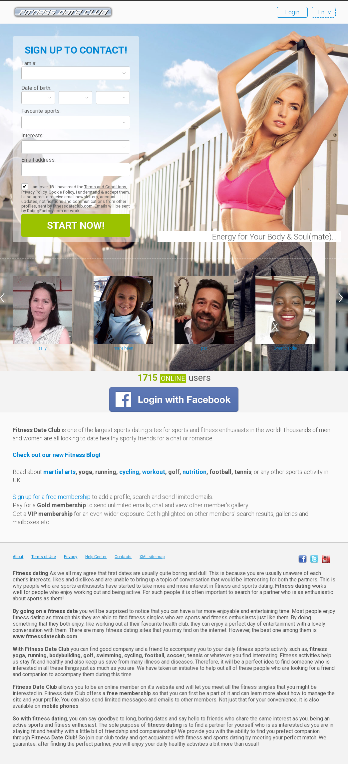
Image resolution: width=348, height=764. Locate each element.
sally (42, 348)
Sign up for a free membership (52, 496)
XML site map (152, 556)
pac (204, 348)
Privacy (70, 556)
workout (153, 471)
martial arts (59, 471)
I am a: (28, 63)
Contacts (123, 556)
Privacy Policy (34, 192)
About (18, 556)
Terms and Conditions (105, 186)
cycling (128, 471)
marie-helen (123, 348)
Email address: (38, 160)
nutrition (194, 471)
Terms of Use (43, 556)
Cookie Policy (61, 192)
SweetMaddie (285, 348)
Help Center (96, 556)
